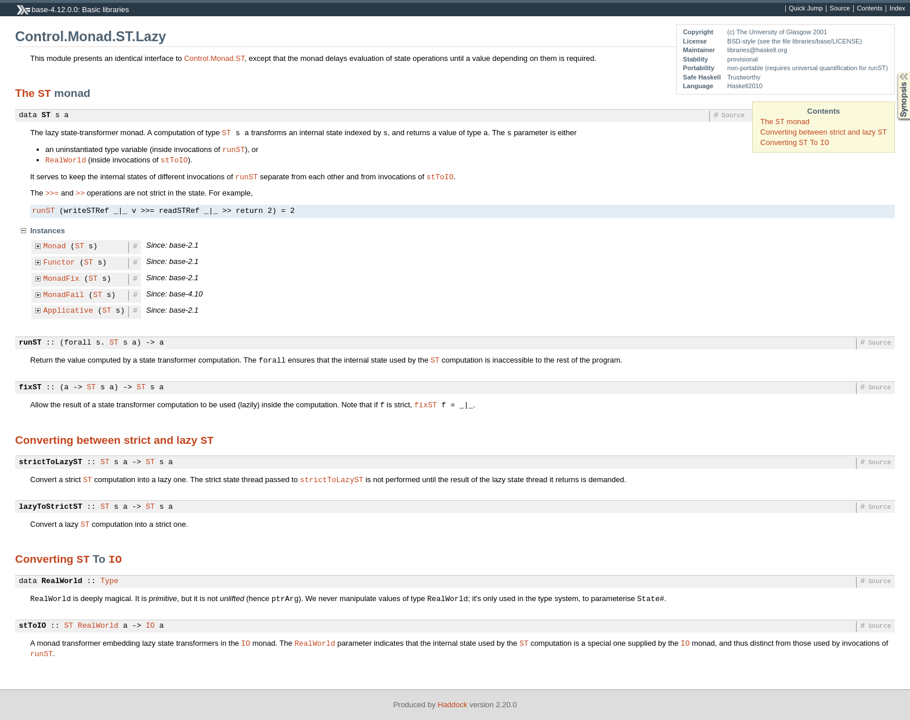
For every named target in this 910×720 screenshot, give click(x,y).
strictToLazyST (50, 462)
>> (80, 192)
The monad (785, 121)
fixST (30, 387)
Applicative (68, 311)
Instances (47, 230)
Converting (46, 559)
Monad (55, 246)
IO (115, 558)
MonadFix (62, 279)
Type (109, 581)
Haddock (452, 704)
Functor (59, 263)
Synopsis (894, 72)
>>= (52, 192)
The (26, 93)
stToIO (174, 159)
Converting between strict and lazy (823, 132)
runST (233, 149)
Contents (870, 8)
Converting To (794, 142)
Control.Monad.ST (214, 58)
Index (897, 8)
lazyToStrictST (50, 507)
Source (840, 8)
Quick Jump (805, 8)
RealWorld (65, 159)
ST (44, 92)
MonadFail (64, 295)
